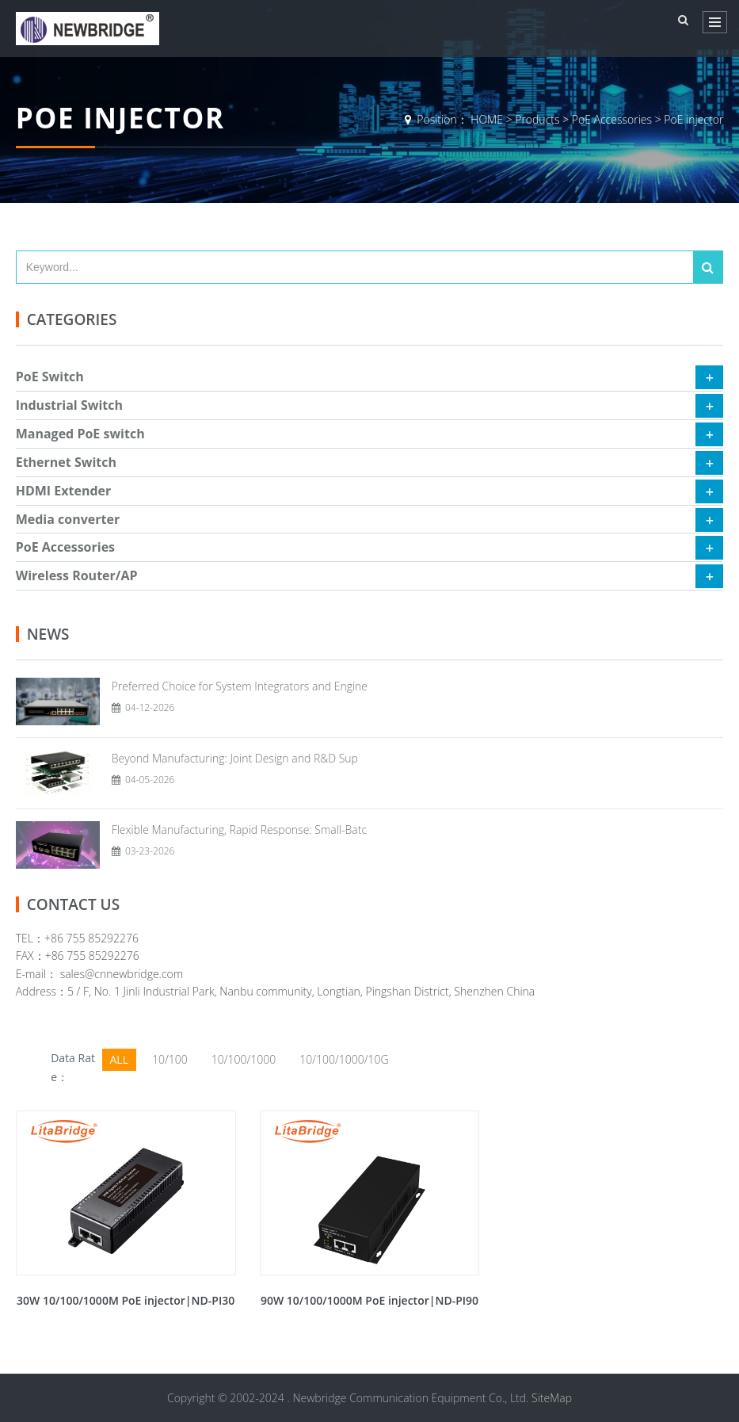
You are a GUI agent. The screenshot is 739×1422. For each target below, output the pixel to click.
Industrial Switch (69, 405)
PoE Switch (50, 376)
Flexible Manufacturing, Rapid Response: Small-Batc (239, 829)
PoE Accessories (612, 119)
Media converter (68, 519)
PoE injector (693, 119)
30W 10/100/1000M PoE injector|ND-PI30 (125, 1300)
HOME (486, 119)
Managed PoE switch (80, 433)
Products (537, 119)
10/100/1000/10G (343, 1059)
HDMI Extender (64, 490)
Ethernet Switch (66, 462)
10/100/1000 (243, 1059)
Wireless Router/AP (77, 575)
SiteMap (551, 1397)
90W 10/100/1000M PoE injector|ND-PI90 (369, 1300)
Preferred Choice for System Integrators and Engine (240, 686)
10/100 (170, 1059)
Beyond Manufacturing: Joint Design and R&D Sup (235, 758)
